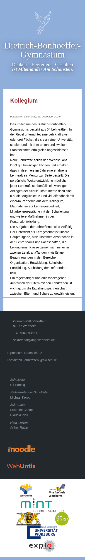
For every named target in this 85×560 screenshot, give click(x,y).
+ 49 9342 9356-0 (25, 333)
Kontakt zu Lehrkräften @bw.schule (32, 360)
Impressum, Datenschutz (24, 353)
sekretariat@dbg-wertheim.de (34, 340)
